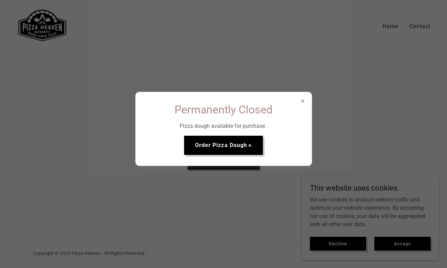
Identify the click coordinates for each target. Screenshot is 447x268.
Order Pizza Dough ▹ (223, 145)
